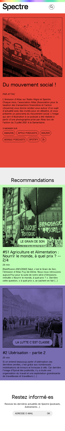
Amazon (9, 133)
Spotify (33, 139)
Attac (11, 94)
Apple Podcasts (27, 133)
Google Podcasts (14, 139)
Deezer (45, 133)
